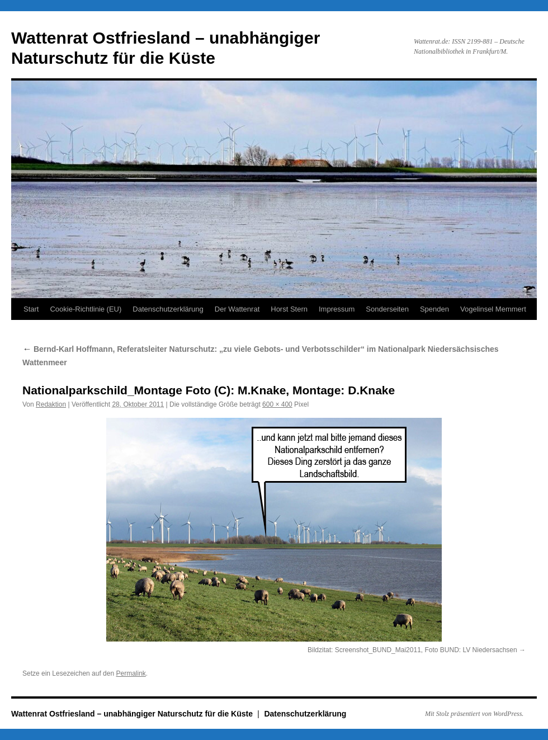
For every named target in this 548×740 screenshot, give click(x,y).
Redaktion (51, 404)
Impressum (337, 309)
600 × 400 (277, 404)
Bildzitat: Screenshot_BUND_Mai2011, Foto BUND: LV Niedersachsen (412, 650)
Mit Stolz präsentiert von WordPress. (474, 714)
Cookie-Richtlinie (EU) (85, 309)
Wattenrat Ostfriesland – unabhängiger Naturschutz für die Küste (133, 713)
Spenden (434, 309)
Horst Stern (289, 309)
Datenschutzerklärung (168, 309)
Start (31, 309)
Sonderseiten (387, 309)
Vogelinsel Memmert (493, 309)
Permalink (130, 673)
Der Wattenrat (237, 309)
